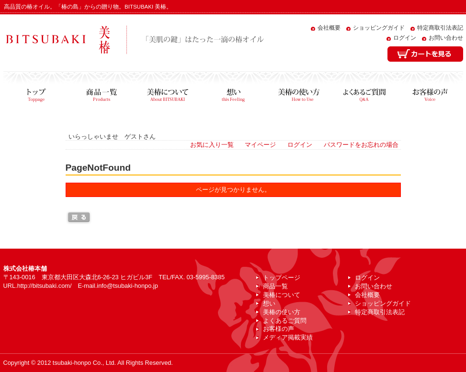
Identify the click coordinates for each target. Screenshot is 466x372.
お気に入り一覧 (212, 144)
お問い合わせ (446, 38)
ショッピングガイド (379, 28)
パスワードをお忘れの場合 (361, 144)
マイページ (260, 144)
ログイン (404, 38)
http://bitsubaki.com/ (44, 285)
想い (233, 92)
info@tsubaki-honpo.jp (127, 285)
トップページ (36, 92)
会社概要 (329, 28)
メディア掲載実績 (288, 337)
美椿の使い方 (298, 92)
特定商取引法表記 (440, 28)
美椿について (167, 92)
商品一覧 (102, 92)
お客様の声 (430, 92)
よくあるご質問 (364, 92)
